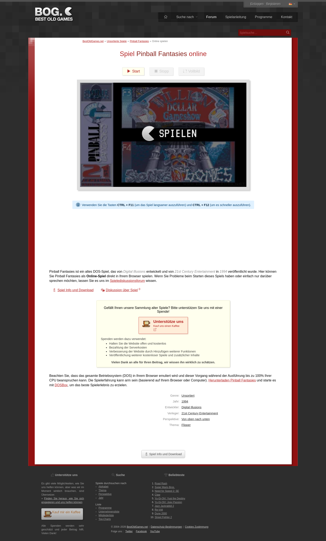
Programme (263, 17)
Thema (102, 490)
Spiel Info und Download (163, 454)
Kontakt (286, 17)
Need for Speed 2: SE (167, 491)
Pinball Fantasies (139, 41)
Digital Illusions (191, 407)
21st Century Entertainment (200, 413)
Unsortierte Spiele (117, 41)
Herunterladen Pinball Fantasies (232, 380)
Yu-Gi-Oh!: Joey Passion (168, 502)
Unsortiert (188, 395)
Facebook (141, 531)
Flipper (186, 425)
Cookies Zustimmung (196, 526)
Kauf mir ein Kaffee (61, 513)
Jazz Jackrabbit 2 (164, 506)
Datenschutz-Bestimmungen (166, 526)
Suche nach (187, 17)
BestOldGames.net (93, 41)
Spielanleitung (235, 17)
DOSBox (61, 385)
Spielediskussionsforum (127, 280)
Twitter (129, 531)
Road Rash (161, 483)
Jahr (101, 497)
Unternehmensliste (109, 511)
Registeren (273, 3)
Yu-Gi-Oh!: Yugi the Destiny (170, 498)
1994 (185, 401)
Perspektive (105, 494)
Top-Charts (105, 519)
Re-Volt (159, 509)
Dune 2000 (161, 513)
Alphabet (103, 486)
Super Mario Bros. (165, 487)
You (155, 531)
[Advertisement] (161, 238)
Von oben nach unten (196, 419)
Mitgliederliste (106, 515)
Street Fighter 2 (163, 517)
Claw (157, 494)
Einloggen (257, 3)
